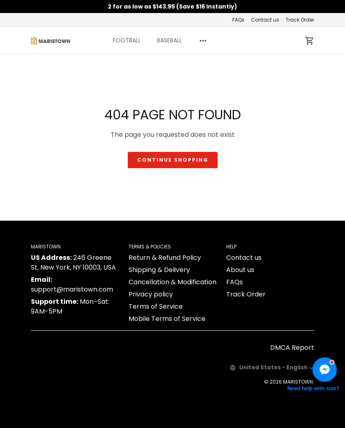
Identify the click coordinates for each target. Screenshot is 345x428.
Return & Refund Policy (165, 257)
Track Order (300, 19)
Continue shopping (172, 159)
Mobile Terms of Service (167, 318)
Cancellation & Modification (172, 282)
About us (240, 269)
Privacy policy (151, 294)
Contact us (265, 19)
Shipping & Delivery (159, 269)
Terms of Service (156, 306)
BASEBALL (169, 40)
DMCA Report (292, 347)
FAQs (238, 19)
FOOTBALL (127, 40)
